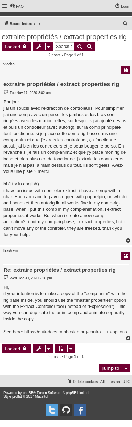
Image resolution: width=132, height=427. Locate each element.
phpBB (28, 393)
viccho (9, 64)
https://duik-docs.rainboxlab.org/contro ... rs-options (75, 331)
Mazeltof (41, 397)
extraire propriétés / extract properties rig (64, 37)
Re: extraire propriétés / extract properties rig (59, 270)
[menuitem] (17, 6)
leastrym (10, 250)
